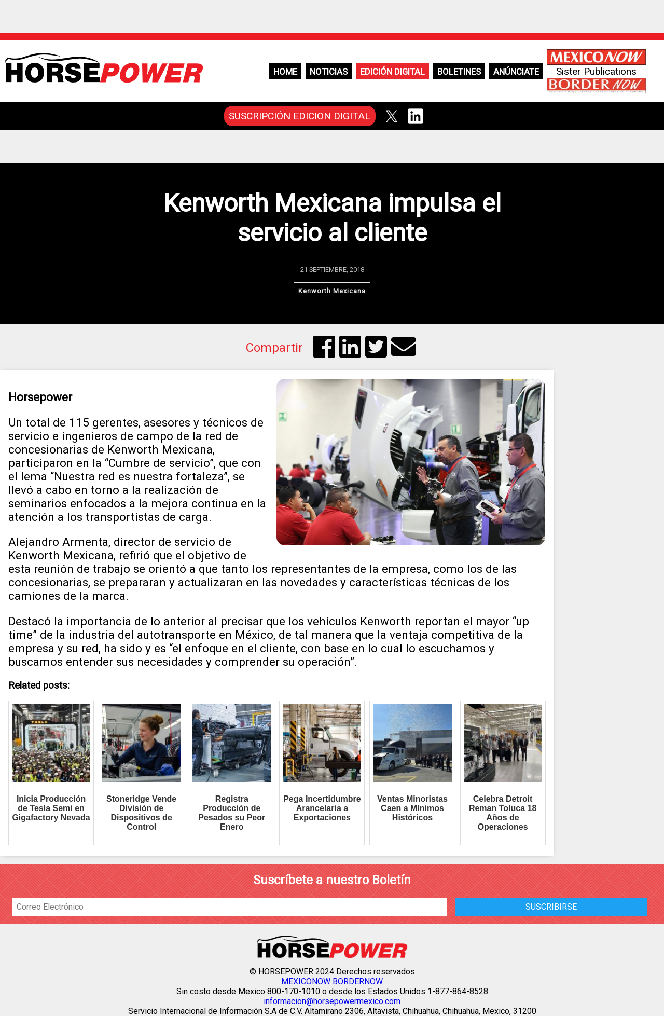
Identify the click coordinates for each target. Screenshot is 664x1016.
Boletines (459, 71)
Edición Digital (392, 71)
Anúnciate (516, 71)
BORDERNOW (358, 981)
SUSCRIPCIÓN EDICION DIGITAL (299, 116)
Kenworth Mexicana (332, 291)
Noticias (329, 71)
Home (285, 71)
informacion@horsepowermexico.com (332, 1001)
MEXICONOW (305, 981)
